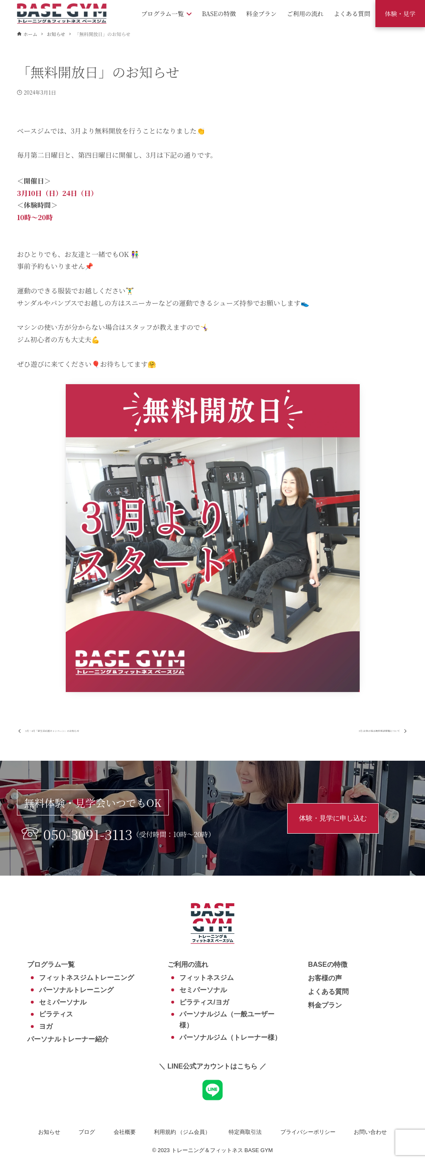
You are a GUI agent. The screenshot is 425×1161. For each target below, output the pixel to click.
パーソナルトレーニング (76, 990)
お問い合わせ (370, 1132)
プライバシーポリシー (308, 1132)
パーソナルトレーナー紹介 (68, 1039)
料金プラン (325, 1005)
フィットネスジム (206, 977)
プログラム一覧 (51, 964)
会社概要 (125, 1132)
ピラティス (56, 1014)
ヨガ (46, 1026)
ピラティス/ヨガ (204, 1002)
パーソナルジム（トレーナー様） (230, 1037)
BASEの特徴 (327, 964)
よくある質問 (328, 991)
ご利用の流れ (188, 964)
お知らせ (49, 1132)
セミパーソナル (63, 1002)
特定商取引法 (245, 1132)
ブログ (86, 1132)
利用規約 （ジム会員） (182, 1132)
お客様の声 (325, 978)
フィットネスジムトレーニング (86, 977)
